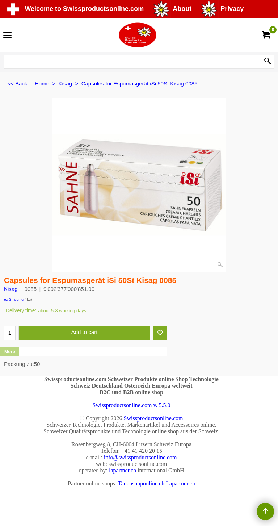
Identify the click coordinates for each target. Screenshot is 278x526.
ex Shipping (14, 299)
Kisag (11, 289)
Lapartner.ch (180, 483)
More (9, 351)
